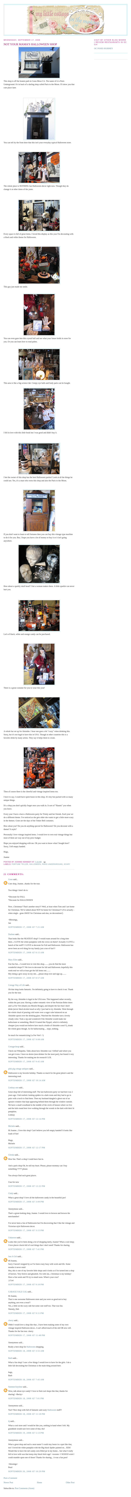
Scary (67, 864)
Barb (10, 1358)
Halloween (35, 864)
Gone (10, 879)
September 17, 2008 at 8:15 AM (26, 952)
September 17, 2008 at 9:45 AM (26, 1061)
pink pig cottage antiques (18, 1069)
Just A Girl (12, 1256)
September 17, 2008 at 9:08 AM (26, 1039)
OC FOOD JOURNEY (103, 48)
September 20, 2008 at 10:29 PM (26, 1471)
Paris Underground (52, 864)
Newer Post (8, 1482)
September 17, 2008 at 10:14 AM (26, 1080)
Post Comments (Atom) (24, 1488)
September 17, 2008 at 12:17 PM (26, 1147)
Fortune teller (20, 864)
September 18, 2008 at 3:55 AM (26, 1351)
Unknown (12, 1237)
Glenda (11, 1155)
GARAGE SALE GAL (17, 1292)
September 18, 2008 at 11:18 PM (26, 1414)
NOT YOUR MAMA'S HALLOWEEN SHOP (30, 44)
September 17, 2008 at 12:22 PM (26, 1186)
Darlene (11, 934)
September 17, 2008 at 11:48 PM (26, 1335)
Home (39, 1482)
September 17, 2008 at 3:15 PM (26, 1230)
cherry (10, 1320)
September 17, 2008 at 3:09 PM (26, 1202)
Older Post (70, 1482)
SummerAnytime (15, 1387)
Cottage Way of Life (16, 985)
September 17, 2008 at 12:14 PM (26, 1119)
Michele (11, 1126)
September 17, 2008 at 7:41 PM (26, 1249)
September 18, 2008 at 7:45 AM (26, 1379)
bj (9, 1421)
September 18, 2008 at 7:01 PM (26, 1398)
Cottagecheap (13, 1046)
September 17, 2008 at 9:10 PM (26, 1284)
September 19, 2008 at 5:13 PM (26, 1433)
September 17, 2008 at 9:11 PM (26, 1313)
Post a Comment (10, 1478)
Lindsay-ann (13, 1087)
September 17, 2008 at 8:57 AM (26, 978)
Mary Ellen (13, 960)
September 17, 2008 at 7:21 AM (26, 927)
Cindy (10, 1193)
